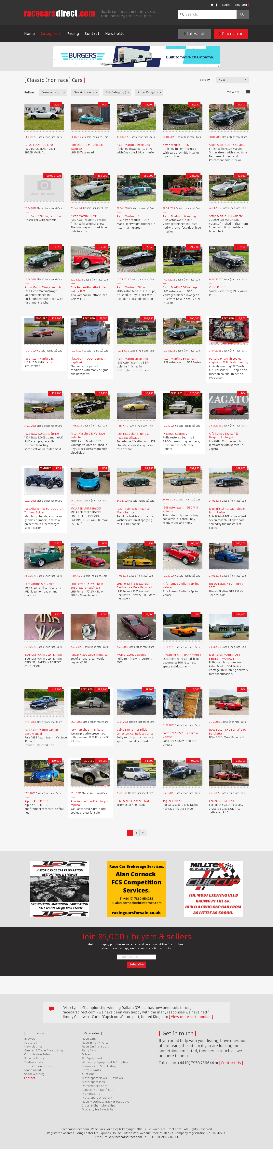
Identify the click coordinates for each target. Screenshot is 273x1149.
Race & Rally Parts (95, 1042)
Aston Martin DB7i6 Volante (227, 145)
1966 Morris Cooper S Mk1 (133, 801)
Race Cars (89, 1038)
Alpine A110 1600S (36, 801)
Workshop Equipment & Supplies (105, 1062)
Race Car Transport (95, 1046)
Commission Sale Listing (99, 1066)
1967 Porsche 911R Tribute (87, 729)
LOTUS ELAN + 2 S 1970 (38, 145)
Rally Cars (89, 1050)
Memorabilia (91, 1093)
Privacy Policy (34, 1058)
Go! (242, 14)
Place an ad (231, 33)
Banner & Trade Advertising (43, 1050)
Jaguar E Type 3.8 (173, 801)
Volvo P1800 (217, 287)
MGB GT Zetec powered (131, 654)
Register (241, 4)
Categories (51, 33)
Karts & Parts (91, 1070)
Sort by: (205, 80)
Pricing (73, 33)
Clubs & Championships (98, 1105)
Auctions (88, 1074)
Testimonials (33, 1062)
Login (226, 4)
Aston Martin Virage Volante (43, 287)
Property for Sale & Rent (99, 1109)
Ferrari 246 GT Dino (221, 801)
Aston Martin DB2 (128, 216)
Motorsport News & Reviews (102, 1078)
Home (29, 33)
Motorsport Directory (97, 1097)
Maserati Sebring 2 (175, 434)
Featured (30, 1042)
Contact (92, 33)
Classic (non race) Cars (98, 1090)
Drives (86, 1054)
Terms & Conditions (38, 1066)
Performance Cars (94, 1086)
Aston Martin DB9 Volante (134, 145)
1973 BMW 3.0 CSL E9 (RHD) (41, 434)
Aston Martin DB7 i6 (176, 145)
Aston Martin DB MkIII (85, 216)
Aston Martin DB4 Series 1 (179, 358)
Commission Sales (37, 1054)
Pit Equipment (92, 1058)
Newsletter (115, 33)
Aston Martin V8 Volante (133, 359)
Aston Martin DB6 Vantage (180, 216)
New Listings (33, 1046)
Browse (29, 1038)
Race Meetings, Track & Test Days (106, 1101)
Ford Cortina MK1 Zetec (39, 584)
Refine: (29, 92)
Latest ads (195, 33)
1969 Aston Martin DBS (39, 358)
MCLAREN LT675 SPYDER (86, 508)
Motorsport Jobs (93, 1082)
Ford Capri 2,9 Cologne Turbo (42, 216)
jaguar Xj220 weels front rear (90, 654)
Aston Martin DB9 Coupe (132, 287)
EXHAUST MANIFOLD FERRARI (43, 654)
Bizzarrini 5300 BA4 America (182, 655)
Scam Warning (34, 1074)
